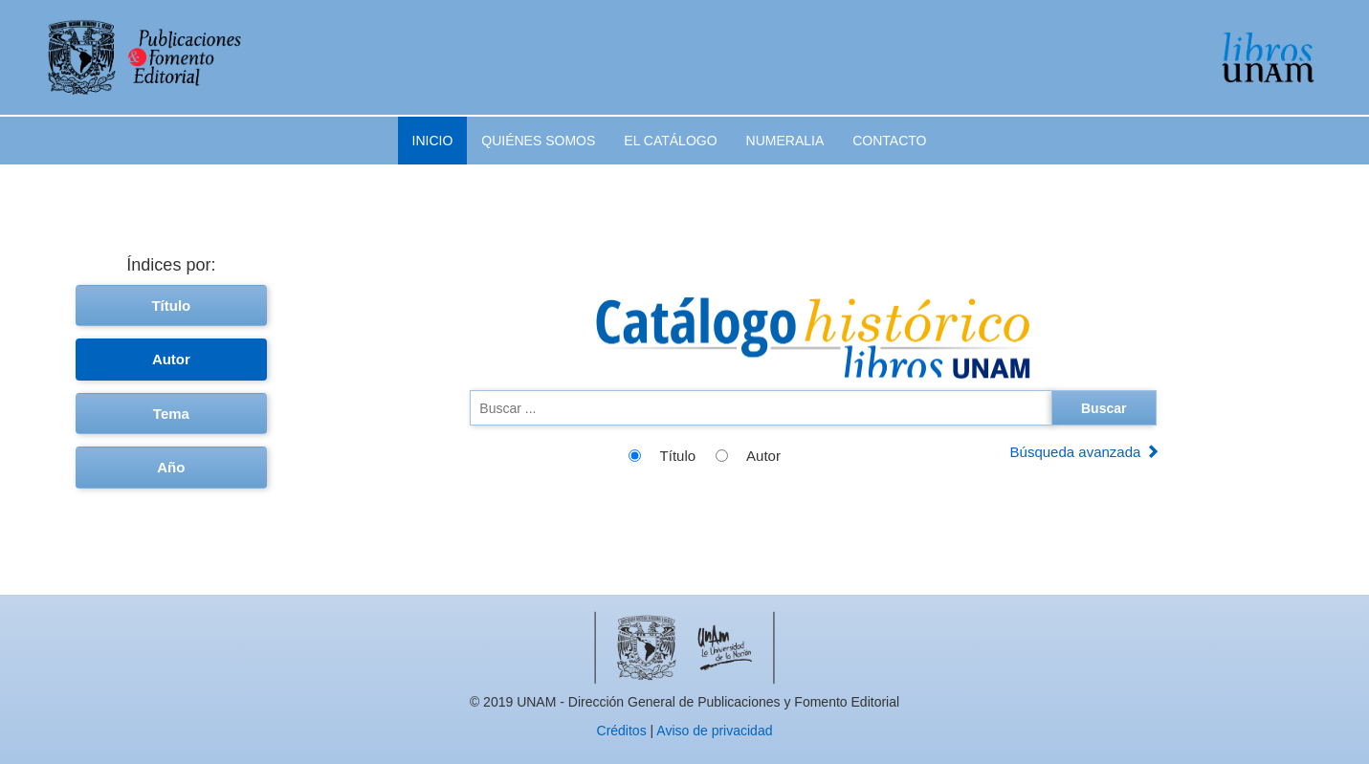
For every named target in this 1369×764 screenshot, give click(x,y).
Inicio (432, 140)
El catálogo (670, 140)
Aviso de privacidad (714, 730)
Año (171, 467)
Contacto (889, 140)
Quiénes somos (538, 140)
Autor (171, 359)
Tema (171, 413)
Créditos (622, 730)
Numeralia (785, 140)
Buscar (1103, 408)
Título (170, 305)
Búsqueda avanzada (1084, 452)
